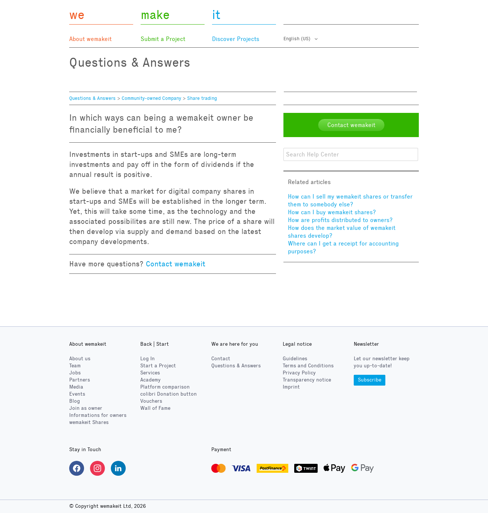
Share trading (202, 98)
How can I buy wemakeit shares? (332, 212)
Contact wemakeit (175, 263)
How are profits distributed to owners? (340, 220)
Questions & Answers (92, 98)
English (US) (297, 39)
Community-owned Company (151, 98)
